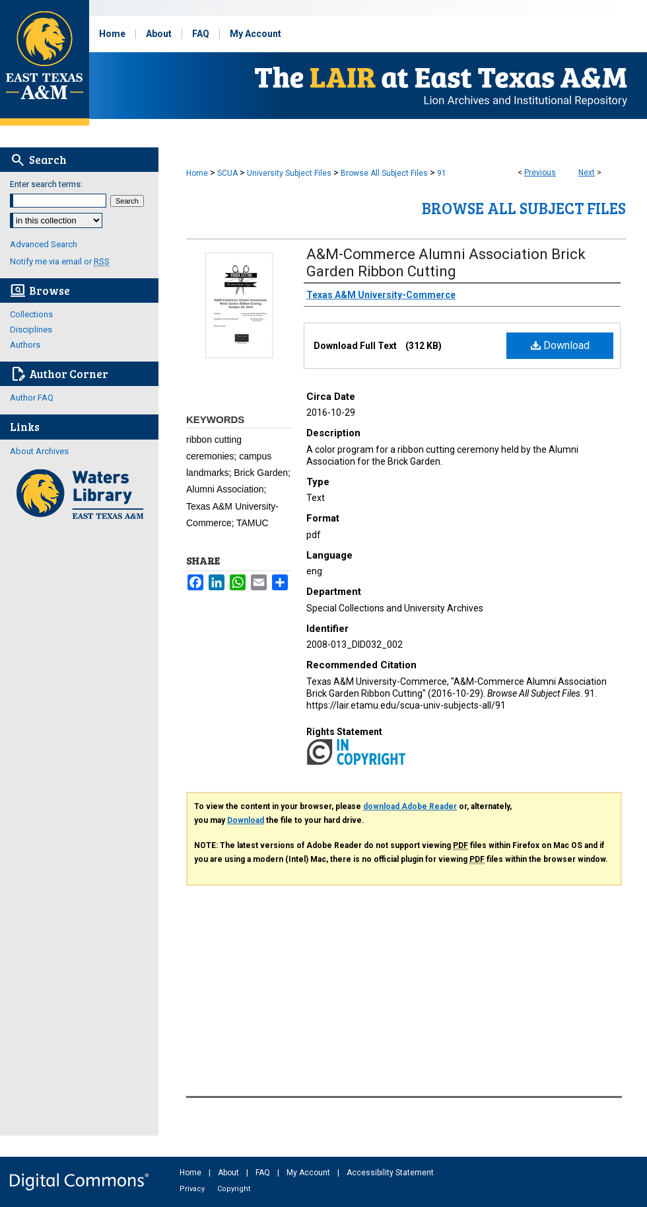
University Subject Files (289, 173)
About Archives (39, 451)
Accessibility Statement (390, 1172)
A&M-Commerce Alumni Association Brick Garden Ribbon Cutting (446, 263)
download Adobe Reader (410, 806)
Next (586, 172)
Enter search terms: (46, 184)
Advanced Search (43, 244)
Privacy (193, 1189)
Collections (31, 314)
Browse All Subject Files (384, 173)
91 (441, 173)
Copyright (233, 1189)
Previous (540, 172)
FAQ (263, 1172)
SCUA (227, 173)
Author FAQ (31, 398)
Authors (25, 345)
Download (560, 345)
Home (197, 173)
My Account (309, 1172)
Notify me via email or (60, 261)
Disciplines (31, 329)
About (229, 1172)
